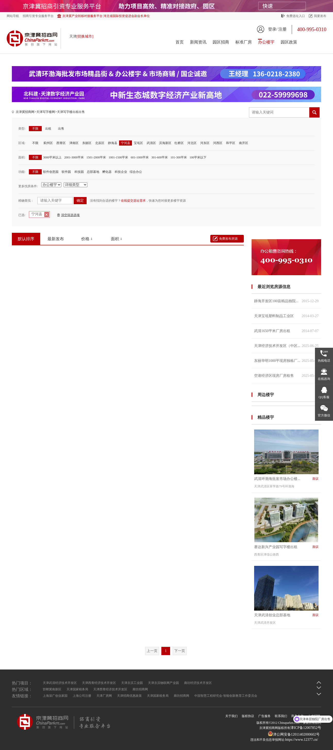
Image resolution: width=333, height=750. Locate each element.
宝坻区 (138, 143)
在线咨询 (324, 379)
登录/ (272, 29)
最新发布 (55, 239)
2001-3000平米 (74, 157)
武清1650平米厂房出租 (286, 330)
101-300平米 (178, 157)
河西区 (217, 143)
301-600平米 (159, 157)
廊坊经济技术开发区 (198, 683)
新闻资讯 (198, 42)
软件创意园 (51, 172)
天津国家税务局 (77, 689)
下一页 (179, 651)
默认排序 (26, 239)
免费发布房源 (228, 238)
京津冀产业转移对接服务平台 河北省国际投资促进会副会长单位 (106, 16)
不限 (35, 128)
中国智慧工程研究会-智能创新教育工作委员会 (225, 696)
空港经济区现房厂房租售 (286, 375)
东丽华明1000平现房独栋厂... (286, 360)
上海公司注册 (82, 696)
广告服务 (264, 716)
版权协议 (248, 716)
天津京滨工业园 (132, 683)
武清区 (151, 143)
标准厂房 (243, 42)
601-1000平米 (140, 157)
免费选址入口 (295, 16)
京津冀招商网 (25, 112)
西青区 (61, 143)
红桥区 (179, 143)
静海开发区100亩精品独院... (286, 301)
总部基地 (93, 172)
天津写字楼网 (45, 112)
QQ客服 (324, 397)
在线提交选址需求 (133, 200)
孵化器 (107, 172)
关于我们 (231, 716)
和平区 (230, 143)
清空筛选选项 (70, 215)
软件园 (66, 172)
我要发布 (320, 16)
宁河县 (125, 143)
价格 (85, 239)
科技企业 (121, 172)
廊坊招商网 (140, 689)
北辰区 (99, 143)
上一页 (152, 651)
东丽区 (86, 143)
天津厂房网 (104, 696)
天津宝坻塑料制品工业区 (286, 315)
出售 (61, 128)
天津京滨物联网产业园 (163, 683)
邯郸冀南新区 (52, 689)
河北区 (192, 143)
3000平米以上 (52, 157)
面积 (115, 239)
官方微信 (324, 415)
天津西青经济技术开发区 (99, 683)
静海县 (112, 143)
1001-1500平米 (118, 157)
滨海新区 (165, 143)
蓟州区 (48, 143)
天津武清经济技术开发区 (60, 683)
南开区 (243, 143)
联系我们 (281, 716)
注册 (282, 29)
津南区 (74, 143)
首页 (180, 42)
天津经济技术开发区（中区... (286, 345)
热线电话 (324, 360)
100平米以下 (197, 157)
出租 (48, 128)
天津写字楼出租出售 (71, 112)
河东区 (205, 143)
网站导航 (13, 16)
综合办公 (136, 172)
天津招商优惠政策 (129, 696)
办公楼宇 (266, 42)
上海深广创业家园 (55, 696)
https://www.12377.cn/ (301, 740)
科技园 (79, 172)
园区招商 (221, 42)
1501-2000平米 (96, 157)
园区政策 (289, 42)
